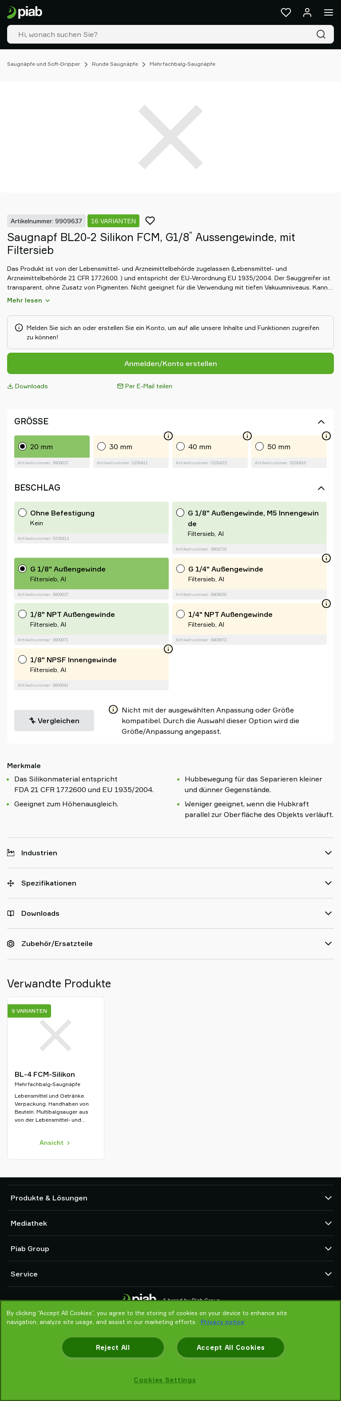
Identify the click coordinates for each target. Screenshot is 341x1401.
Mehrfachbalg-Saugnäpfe (182, 63)
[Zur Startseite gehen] (24, 12)
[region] (170, 1350)
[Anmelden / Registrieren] (307, 12)
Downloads (27, 386)
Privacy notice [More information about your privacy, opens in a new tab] (222, 1321)
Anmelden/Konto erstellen (170, 363)
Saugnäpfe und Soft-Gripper (43, 63)
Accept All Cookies (231, 1347)
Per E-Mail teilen (144, 386)
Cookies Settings (165, 1380)
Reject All (113, 1347)
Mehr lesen (29, 300)
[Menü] (328, 12)
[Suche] (322, 34)
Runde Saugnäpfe (115, 63)
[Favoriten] (286, 12)
